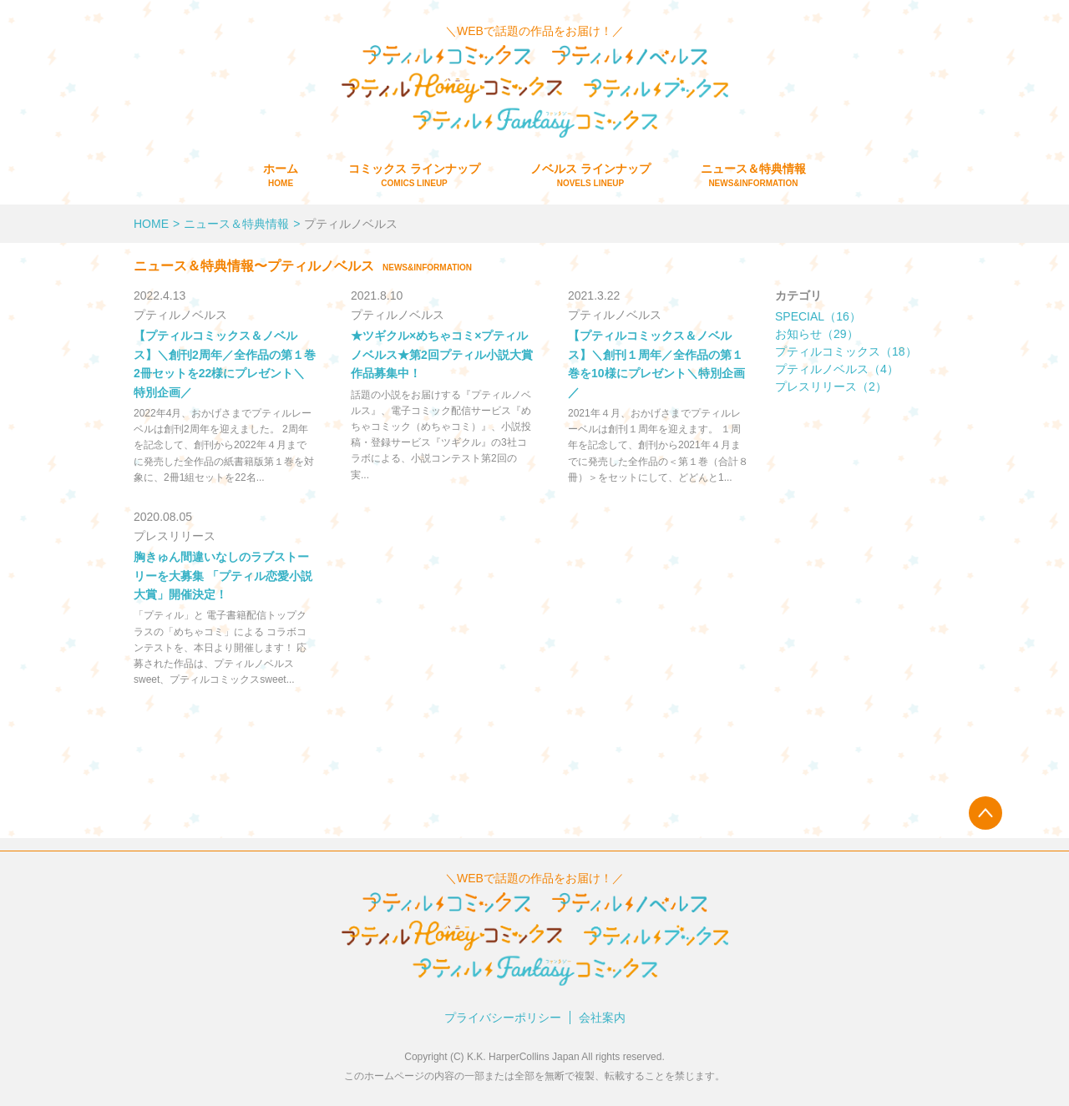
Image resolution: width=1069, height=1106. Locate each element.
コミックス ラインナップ (414, 175)
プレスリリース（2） (831, 386)
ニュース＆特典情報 (753, 175)
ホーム (280, 175)
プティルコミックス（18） (846, 351)
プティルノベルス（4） (837, 369)
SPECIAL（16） (818, 316)
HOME (151, 223)
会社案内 (602, 1017)
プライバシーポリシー (502, 1017)
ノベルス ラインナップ (590, 175)
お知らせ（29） (817, 334)
